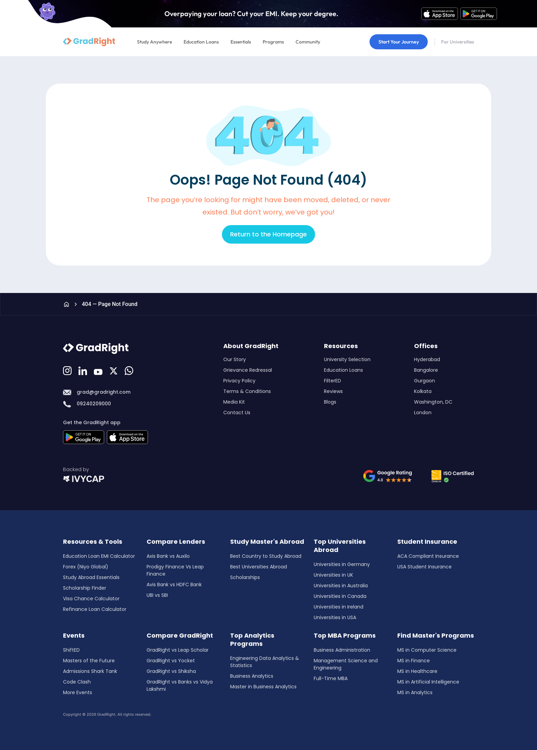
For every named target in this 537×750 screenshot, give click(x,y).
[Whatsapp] (130, 370)
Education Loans (201, 42)
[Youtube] (99, 370)
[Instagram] (68, 370)
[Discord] (114, 370)
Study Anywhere (154, 42)
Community (308, 42)
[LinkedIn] (83, 370)
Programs (273, 42)
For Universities (457, 42)
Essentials (240, 42)
